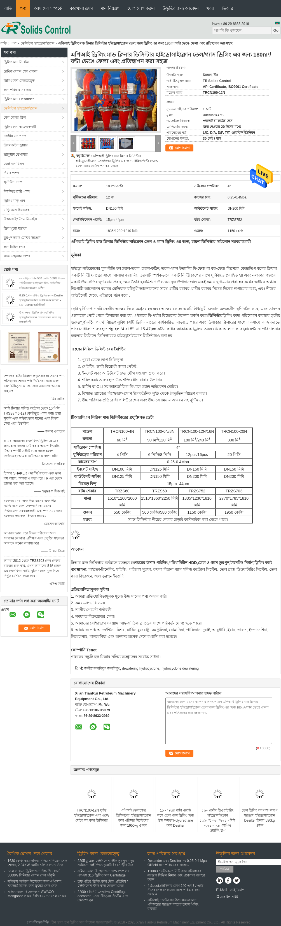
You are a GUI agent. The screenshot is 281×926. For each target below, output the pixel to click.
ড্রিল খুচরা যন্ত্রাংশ (15, 228)
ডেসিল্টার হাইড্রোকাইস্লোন (37, 43)
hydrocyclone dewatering (180, 668)
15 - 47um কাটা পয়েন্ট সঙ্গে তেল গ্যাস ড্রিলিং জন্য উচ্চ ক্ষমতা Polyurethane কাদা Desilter (175, 817)
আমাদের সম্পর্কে (48, 8)
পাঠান (224, 869)
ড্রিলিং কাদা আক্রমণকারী (20, 127)
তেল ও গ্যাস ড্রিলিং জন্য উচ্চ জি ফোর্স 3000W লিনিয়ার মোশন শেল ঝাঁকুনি (33, 873)
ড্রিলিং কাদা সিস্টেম (16, 62)
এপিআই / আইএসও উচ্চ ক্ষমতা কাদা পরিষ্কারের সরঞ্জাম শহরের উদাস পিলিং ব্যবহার (172, 904)
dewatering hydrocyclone (140, 668)
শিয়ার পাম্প (11, 173)
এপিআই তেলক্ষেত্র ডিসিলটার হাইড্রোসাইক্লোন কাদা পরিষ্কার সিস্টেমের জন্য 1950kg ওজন (133, 817)
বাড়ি (8, 8)
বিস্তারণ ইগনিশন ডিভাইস (20, 219)
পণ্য (23, 8)
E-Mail (221, 890)
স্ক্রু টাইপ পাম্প (13, 182)
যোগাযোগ (182, 148)
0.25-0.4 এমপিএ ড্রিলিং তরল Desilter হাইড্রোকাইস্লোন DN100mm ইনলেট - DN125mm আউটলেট (41, 300)
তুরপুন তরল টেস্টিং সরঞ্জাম (22, 238)
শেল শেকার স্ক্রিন (15, 118)
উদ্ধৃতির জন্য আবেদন (181, 8)
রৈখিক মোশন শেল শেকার (21, 71)
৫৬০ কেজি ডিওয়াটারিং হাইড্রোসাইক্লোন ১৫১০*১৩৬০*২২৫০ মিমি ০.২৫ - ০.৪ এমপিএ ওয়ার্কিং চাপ (218, 820)
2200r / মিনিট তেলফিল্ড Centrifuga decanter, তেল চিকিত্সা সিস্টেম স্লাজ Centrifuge (103, 896)
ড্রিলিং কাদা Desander (19, 99)
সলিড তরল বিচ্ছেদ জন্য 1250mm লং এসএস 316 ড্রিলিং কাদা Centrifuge (103, 873)
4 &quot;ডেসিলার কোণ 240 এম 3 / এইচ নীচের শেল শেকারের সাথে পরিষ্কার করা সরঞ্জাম (175, 890)
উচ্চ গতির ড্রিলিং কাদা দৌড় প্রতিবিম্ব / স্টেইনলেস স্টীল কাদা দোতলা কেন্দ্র (103, 884)
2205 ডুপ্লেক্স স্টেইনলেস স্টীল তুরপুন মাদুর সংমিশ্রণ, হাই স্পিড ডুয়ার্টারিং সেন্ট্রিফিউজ (106, 863)
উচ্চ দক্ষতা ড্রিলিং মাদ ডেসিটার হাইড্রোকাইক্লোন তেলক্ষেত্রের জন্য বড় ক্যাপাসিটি (40, 317)
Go (275, 30)
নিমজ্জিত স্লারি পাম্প (17, 191)
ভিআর (227, 8)
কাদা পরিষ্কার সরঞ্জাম (17, 90)
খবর (210, 8)
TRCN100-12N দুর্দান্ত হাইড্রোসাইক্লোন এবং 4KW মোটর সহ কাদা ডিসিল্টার (91, 815)
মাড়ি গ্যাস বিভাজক (16, 210)
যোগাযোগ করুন (141, 8)
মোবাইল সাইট (227, 897)
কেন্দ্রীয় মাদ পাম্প (15, 136)
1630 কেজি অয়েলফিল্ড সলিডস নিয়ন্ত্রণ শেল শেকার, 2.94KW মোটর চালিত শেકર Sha (37, 863)
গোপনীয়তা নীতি (38, 922)
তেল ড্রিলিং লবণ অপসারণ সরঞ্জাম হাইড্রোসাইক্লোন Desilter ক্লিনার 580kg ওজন (259, 817)
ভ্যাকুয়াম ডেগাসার (16, 154)
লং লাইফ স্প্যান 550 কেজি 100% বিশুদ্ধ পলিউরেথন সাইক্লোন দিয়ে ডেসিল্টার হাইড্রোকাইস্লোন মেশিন (42, 283)
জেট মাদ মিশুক (14, 164)
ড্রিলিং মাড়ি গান (14, 201)
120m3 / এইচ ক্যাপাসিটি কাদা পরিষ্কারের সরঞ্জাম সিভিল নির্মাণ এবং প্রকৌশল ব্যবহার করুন (176, 875)
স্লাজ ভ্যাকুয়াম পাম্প (17, 256)
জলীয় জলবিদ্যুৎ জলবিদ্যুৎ (102, 668)
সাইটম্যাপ (237, 890)
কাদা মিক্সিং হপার (14, 247)
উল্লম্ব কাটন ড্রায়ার (16, 145)
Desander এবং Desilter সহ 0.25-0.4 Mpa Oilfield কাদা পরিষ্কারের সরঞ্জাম (177, 863)
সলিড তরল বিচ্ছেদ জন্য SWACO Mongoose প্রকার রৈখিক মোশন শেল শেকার (37, 894)
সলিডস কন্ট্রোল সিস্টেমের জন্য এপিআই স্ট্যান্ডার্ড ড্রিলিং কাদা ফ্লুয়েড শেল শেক (34, 884)
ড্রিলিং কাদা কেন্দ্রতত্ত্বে (19, 81)
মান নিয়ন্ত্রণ (110, 8)
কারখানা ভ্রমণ (81, 8)
